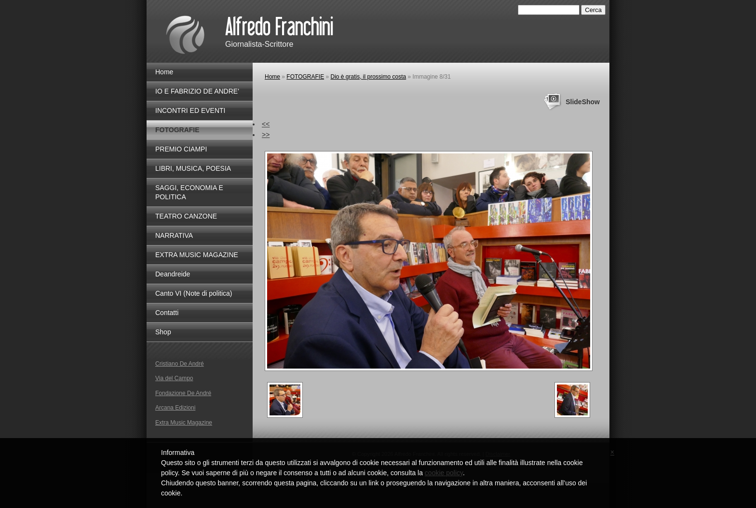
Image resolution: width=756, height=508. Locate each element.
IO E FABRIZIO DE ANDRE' (197, 91)
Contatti (166, 312)
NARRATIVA (174, 235)
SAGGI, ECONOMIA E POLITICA (189, 192)
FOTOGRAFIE (305, 76)
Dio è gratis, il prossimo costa (368, 76)
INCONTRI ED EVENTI (190, 110)
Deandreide (172, 274)
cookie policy (444, 473)
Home (272, 76)
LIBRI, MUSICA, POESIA (193, 168)
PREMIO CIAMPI (181, 149)
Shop (163, 332)
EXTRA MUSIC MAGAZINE (196, 255)
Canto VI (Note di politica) (193, 293)
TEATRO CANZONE (186, 216)
